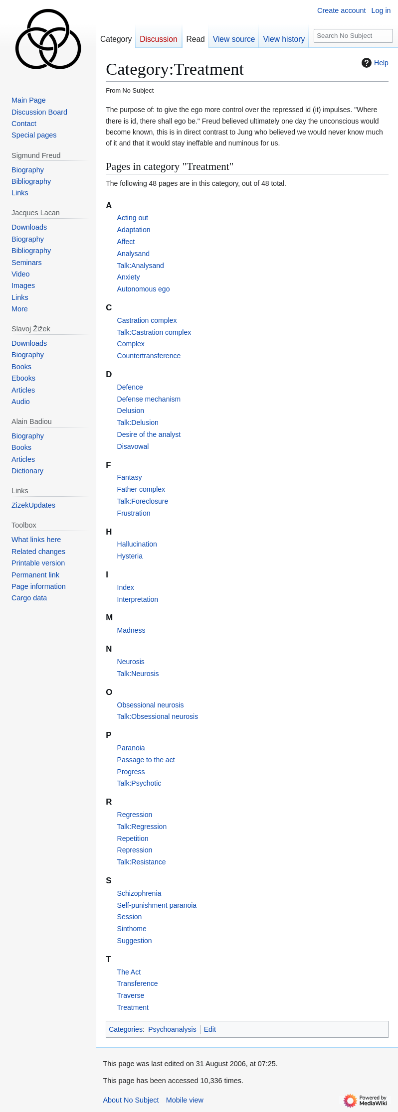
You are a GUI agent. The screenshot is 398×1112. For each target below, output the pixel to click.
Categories (126, 1029)
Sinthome (132, 929)
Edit (210, 1029)
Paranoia (131, 748)
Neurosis (131, 662)
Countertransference (149, 356)
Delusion (130, 411)
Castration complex (147, 320)
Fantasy (129, 477)
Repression (135, 850)
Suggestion (134, 941)
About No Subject (131, 1100)
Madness (131, 630)
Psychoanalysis (172, 1029)
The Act (129, 972)
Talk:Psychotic (139, 783)
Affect (126, 242)
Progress (131, 772)
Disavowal (133, 446)
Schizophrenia (139, 893)
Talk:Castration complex (154, 332)
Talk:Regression (142, 827)
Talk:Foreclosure (143, 501)
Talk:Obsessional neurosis (158, 716)
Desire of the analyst (149, 434)
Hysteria (130, 556)
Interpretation (138, 599)
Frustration (134, 513)
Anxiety (128, 277)
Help (374, 63)
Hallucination (137, 544)
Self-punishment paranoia (157, 905)
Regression (135, 815)
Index (125, 587)
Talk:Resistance (141, 862)
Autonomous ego (143, 289)
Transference (137, 983)
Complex (131, 344)
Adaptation (134, 230)
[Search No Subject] (354, 36)
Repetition (133, 838)
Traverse (131, 995)
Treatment (133, 1007)
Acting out (132, 218)
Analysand (133, 254)
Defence (130, 387)
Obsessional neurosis (150, 705)
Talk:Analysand (140, 266)
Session (129, 917)
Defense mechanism (149, 399)
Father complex (141, 489)
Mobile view (184, 1100)
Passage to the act (146, 760)
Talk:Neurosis (138, 674)
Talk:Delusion (138, 422)
